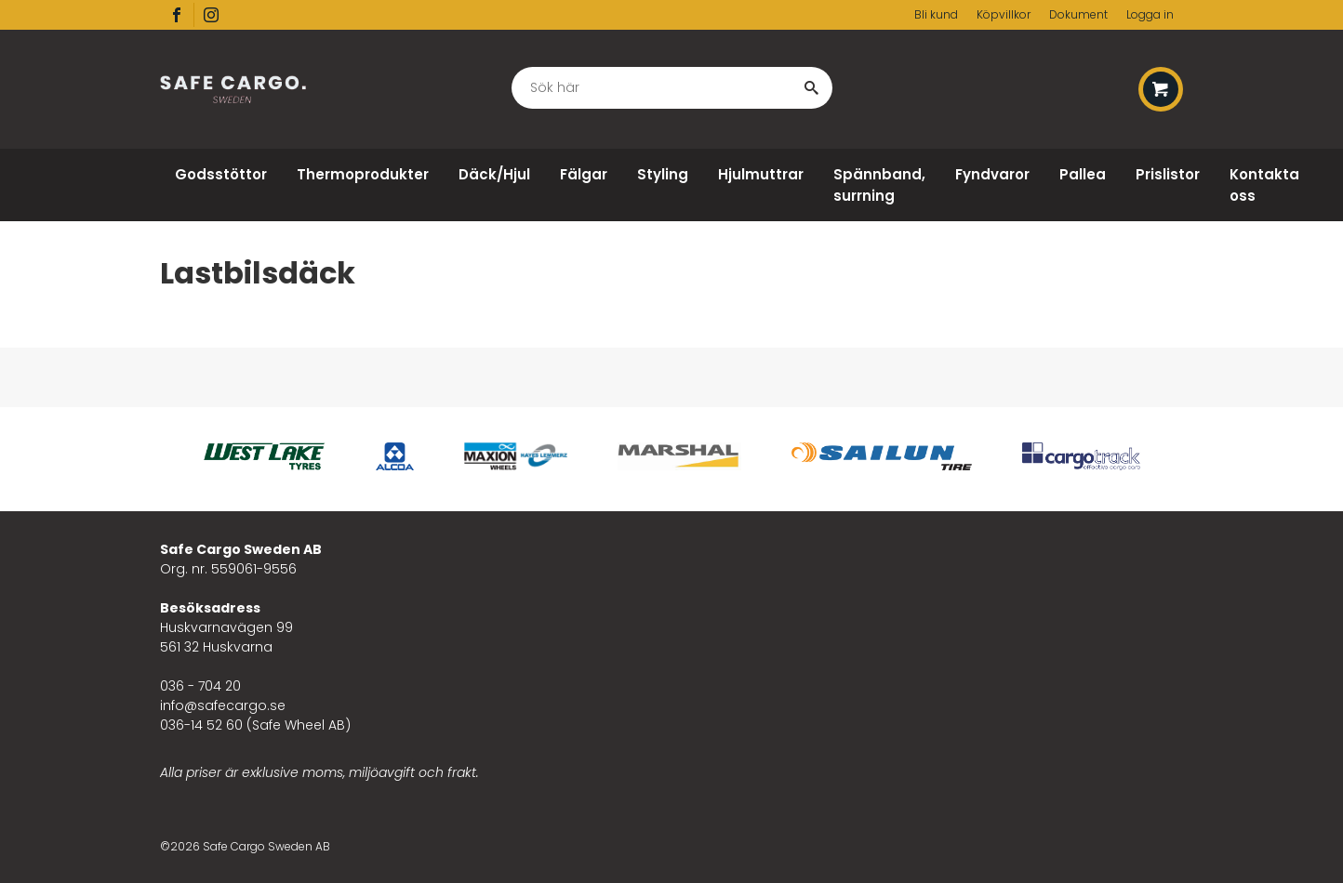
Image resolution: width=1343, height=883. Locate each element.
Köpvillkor (1004, 14)
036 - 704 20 (200, 686)
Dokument (1078, 14)
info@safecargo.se (223, 705)
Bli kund (936, 14)
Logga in (1150, 14)
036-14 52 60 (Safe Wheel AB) (255, 725)
